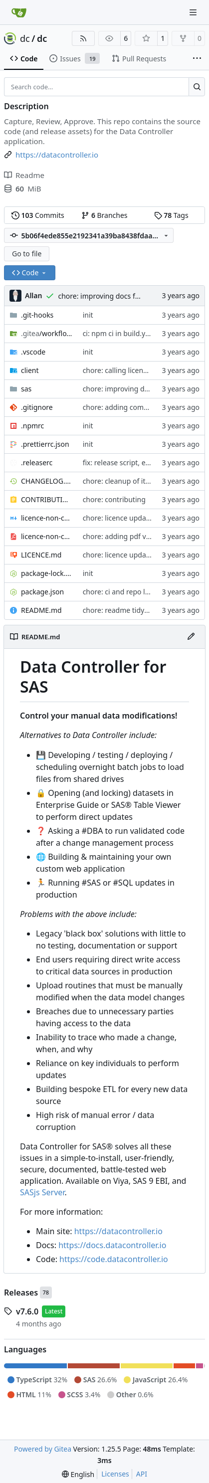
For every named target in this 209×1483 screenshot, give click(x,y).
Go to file (26, 253)
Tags (171, 215)
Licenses (115, 1474)
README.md (41, 610)
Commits (37, 215)
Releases (21, 1293)
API (141, 1474)
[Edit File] (191, 636)
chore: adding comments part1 (133, 407)
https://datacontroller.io (118, 1231)
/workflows (47, 333)
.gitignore (37, 407)
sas (26, 388)
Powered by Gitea (42, 1449)
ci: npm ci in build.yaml (120, 333)
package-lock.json (47, 573)
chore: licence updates (119, 518)
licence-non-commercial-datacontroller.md (47, 518)
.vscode (33, 352)
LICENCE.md (41, 554)
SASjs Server (42, 1192)
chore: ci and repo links (121, 591)
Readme (24, 175)
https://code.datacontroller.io (113, 1259)
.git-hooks (37, 315)
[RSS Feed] (83, 38)
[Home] (19, 12)
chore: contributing (114, 499)
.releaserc (36, 462)
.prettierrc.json (45, 444)
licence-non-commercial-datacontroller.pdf (47, 536)
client (30, 370)
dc (25, 38)
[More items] (197, 59)
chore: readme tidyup (118, 610)
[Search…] (197, 86)
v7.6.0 (27, 1311)
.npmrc (32, 425)
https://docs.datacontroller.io (112, 1245)
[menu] (78, 1474)
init (88, 315)
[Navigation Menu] (194, 12)
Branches (104, 215)
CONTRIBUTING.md (47, 499)
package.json (42, 591)
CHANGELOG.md (47, 481)
